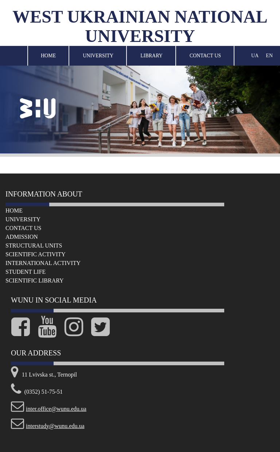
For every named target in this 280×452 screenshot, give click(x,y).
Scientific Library (34, 280)
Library (151, 55)
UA (254, 55)
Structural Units (33, 245)
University (98, 55)
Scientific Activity (35, 254)
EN (269, 55)
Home (48, 55)
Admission (21, 237)
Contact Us (205, 55)
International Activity (43, 263)
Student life (25, 272)
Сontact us (23, 228)
